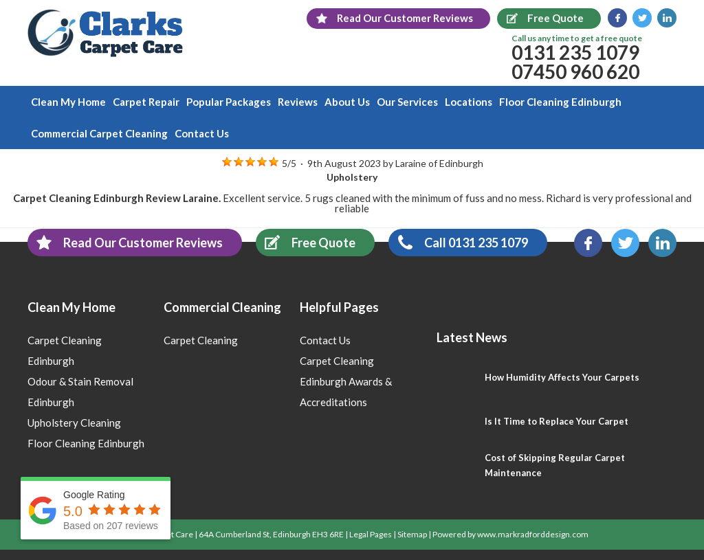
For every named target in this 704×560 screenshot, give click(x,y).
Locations (468, 102)
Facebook (617, 17)
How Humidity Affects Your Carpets (562, 377)
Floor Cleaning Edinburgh (560, 102)
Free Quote (305, 242)
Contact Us (202, 133)
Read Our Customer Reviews (125, 242)
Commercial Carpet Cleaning (99, 133)
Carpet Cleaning (201, 340)
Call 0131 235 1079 (458, 242)
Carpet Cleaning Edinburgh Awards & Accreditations (346, 381)
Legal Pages (370, 534)
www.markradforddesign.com (532, 534)
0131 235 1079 (575, 52)
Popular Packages (228, 102)
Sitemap (412, 534)
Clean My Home (68, 102)
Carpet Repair (146, 102)
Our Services (407, 102)
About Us (347, 102)
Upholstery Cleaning (74, 422)
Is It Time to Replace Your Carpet (556, 421)
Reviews (298, 102)
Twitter (642, 17)
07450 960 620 (575, 71)
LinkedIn (666, 17)
